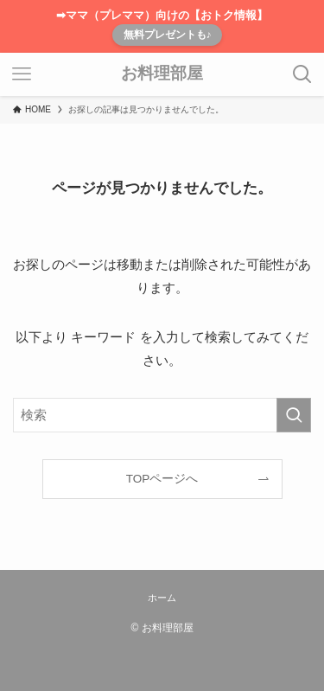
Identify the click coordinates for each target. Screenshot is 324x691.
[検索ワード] (162, 415)
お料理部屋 (162, 74)
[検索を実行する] (293, 415)
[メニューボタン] (21, 74)
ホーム (162, 597)
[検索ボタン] (302, 74)
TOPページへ (162, 478)
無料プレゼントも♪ (168, 35)
